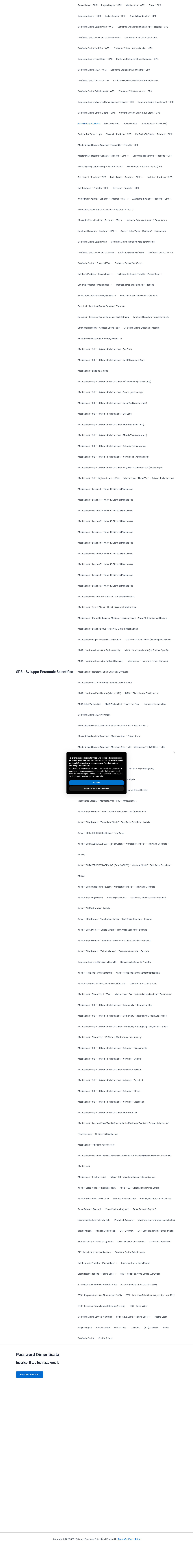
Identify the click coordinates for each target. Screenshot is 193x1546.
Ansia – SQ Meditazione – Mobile (94, 908)
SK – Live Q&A (126, 1231)
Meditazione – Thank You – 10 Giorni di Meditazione (149, 478)
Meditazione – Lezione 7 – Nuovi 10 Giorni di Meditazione (105, 564)
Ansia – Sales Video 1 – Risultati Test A (97, 1188)
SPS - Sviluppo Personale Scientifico (44, 672)
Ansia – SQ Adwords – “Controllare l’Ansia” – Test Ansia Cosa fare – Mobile (114, 822)
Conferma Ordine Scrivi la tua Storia (95, 1317)
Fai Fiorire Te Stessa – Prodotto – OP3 (153, 134)
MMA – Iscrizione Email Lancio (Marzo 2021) (99, 693)
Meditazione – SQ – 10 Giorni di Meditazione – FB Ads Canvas (107, 1112)
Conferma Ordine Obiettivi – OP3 (93, 80)
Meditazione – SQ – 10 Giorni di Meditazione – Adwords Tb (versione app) (113, 457)
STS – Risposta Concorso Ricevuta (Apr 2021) (100, 1295)
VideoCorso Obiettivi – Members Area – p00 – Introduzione (107, 801)
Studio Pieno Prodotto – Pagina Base (97, 295)
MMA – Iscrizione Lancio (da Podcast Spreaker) (100, 661)
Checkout (135, 1327)
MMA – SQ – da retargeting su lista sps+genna (132, 1177)
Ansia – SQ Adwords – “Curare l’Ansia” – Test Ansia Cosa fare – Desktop (112, 930)
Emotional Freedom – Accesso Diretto (151, 317)
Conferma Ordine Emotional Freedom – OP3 (137, 59)
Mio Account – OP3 (135, 5)
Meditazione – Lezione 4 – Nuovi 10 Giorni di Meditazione (105, 532)
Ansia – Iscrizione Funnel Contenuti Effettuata (138, 973)
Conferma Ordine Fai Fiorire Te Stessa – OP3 (99, 37)
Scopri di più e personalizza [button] (96, 788)
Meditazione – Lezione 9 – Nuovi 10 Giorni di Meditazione (105, 586)
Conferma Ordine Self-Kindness (130, 1252)
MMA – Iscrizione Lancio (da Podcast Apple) (99, 650)
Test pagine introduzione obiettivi (156, 1198)
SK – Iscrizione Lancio (159, 1241)
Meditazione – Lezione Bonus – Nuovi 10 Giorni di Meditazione (108, 629)
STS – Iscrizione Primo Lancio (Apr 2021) (140, 1274)
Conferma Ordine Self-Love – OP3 (141, 37)
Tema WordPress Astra (129, 1539)
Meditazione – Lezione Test (143, 983)
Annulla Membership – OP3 (143, 16)
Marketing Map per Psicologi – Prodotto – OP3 (100, 166)
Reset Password (111, 123)
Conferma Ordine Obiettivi (136, 790)
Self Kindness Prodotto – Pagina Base (97, 1263)
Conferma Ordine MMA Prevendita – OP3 (130, 70)
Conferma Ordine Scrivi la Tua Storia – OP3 (139, 113)
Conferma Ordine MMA (155, 704)
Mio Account (120, 1327)
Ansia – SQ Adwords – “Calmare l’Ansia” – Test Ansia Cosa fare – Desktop (113, 951)
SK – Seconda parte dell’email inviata (155, 1231)
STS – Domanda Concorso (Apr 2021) (139, 1284)
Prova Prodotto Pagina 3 (144, 1209)
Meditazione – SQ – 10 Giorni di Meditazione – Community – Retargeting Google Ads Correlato (123, 1026)
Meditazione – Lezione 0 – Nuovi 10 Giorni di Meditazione (105, 489)
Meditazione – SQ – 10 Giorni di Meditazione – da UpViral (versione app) (112, 403)
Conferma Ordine (86, 1338)
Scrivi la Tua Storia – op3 (90, 134)
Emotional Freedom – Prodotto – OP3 (97, 231)
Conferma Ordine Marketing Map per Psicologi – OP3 (143, 27)
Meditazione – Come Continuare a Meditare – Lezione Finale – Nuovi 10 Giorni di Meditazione (122, 618)
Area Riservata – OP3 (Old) (154, 123)
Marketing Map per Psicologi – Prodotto (135, 285)
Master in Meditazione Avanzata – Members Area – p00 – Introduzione (113, 725)
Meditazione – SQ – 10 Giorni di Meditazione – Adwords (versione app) (112, 446)
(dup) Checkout (151, 1327)
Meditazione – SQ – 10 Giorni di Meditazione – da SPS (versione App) (111, 360)
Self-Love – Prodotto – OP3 (126, 188)
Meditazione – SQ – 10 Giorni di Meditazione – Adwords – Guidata (109, 1059)
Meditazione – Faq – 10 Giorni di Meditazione (99, 639)
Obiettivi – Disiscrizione (124, 1198)
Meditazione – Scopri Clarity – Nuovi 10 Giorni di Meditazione (107, 607)
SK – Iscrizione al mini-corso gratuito (95, 1241)
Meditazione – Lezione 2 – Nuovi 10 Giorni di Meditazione (105, 510)
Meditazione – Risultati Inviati (92, 1177)
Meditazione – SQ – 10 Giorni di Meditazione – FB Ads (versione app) (111, 424)
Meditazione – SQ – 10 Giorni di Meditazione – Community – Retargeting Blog (115, 1005)
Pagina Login (161, 1317)
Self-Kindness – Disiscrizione (131, 1241)
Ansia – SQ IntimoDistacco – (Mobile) (148, 897)
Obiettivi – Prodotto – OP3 (118, 134)
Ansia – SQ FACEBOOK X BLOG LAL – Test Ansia (101, 833)
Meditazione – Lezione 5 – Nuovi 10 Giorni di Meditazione (105, 543)
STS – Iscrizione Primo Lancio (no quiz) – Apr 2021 (150, 1295)
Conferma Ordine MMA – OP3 (92, 70)
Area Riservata (130, 123)
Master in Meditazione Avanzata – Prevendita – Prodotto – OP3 (108, 145)
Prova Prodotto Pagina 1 (89, 1209)
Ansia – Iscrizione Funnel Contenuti (95, 973)
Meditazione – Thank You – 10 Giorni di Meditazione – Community (109, 1037)
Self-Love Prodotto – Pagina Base (95, 274)
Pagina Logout (85, 1327)
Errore (166, 1327)
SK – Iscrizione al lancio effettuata (94, 1252)
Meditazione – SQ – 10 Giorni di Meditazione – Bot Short (105, 349)
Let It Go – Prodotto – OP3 (159, 177)
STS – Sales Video (138, 1306)
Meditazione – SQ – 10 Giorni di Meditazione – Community (143, 994)
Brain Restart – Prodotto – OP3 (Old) (144, 166)
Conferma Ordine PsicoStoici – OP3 (95, 59)
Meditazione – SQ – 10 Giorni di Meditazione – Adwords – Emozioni (110, 1080)
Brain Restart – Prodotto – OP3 (126, 177)
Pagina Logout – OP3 (111, 5)
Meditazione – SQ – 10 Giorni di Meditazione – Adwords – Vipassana (111, 1102)
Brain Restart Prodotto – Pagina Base (97, 1274)
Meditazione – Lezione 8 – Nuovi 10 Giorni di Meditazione (105, 575)
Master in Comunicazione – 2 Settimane (147, 220)
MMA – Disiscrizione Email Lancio (141, 693)
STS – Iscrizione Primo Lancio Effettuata (97, 1284)
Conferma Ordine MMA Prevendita (94, 715)
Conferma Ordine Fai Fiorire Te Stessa (96, 252)
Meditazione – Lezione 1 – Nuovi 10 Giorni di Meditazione (105, 500)
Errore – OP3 (155, 5)
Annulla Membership (106, 1231)
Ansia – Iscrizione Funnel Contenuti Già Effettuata (101, 983)
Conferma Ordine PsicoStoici (128, 263)
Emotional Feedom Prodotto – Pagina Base (100, 338)
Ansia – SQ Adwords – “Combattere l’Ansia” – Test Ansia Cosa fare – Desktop (115, 919)
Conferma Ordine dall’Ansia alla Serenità (97, 962)
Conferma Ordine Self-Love (131, 252)
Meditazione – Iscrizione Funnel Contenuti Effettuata (103, 672)
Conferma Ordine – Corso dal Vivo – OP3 (133, 48)
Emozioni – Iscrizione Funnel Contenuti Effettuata (101, 306)
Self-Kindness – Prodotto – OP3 (93, 188)
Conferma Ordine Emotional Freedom (141, 328)
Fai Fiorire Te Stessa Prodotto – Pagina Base (139, 274)
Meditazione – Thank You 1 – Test (94, 994)
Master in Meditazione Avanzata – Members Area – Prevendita (109, 736)
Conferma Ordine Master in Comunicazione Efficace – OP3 (106, 102)
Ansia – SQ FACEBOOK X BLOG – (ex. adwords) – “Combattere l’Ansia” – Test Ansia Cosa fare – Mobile (123, 849)
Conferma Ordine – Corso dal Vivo (94, 263)
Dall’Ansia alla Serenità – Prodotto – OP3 (152, 156)
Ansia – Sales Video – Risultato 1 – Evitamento (143, 231)
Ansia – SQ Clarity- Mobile (90, 897)
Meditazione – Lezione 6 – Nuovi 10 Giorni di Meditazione (105, 553)
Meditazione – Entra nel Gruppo (93, 371)
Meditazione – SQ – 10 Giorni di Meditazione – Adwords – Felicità (109, 1069)
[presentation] (127, 156)
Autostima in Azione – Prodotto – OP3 (151, 199)
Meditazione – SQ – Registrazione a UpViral (99, 478)
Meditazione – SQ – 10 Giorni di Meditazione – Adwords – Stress (109, 1091)
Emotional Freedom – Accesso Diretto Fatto (99, 328)
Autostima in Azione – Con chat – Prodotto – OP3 (103, 199)
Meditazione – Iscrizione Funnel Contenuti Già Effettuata (105, 682)
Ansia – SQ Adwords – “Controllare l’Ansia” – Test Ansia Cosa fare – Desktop (114, 940)
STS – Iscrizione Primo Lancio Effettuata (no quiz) (101, 1306)
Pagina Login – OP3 (87, 5)
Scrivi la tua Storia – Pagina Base (133, 1317)
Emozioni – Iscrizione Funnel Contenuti (138, 295)
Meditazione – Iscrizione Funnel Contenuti (148, 661)
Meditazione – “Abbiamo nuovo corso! (96, 1145)
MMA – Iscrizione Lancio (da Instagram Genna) (148, 639)
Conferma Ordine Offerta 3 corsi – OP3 (96, 113)
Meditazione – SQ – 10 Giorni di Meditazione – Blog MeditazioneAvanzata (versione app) (120, 467)
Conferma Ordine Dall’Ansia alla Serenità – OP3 (135, 80)
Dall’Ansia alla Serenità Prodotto (135, 962)
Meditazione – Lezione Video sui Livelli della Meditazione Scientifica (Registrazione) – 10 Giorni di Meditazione (124, 1161)
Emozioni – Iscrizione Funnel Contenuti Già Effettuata (103, 317)
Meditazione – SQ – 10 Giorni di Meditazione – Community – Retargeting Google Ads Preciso (122, 1016)
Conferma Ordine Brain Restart (135, 1263)
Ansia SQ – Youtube (116, 897)
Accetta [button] (96, 783)
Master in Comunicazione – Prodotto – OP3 (100, 220)
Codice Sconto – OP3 (115, 16)
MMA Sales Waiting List (89, 704)
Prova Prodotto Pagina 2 (117, 1209)
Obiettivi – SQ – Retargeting (141, 768)
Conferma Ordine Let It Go (160, 252)
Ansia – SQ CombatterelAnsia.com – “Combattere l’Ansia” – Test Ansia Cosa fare (116, 887)
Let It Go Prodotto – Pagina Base (95, 285)
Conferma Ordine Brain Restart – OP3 (155, 102)
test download (85, 1231)
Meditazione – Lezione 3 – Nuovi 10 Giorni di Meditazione (105, 521)
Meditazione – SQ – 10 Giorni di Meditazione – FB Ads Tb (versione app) (112, 435)
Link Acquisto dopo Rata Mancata (94, 1220)
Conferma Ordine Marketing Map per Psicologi (133, 242)
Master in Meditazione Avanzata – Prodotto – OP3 (103, 156)
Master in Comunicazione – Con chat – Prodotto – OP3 (105, 209)
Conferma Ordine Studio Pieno (92, 242)
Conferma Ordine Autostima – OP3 (135, 91)
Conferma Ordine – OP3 (89, 16)
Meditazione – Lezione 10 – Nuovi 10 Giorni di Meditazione (106, 596)
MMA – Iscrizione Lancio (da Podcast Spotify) (146, 650)
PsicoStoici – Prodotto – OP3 (92, 177)
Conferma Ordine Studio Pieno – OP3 (95, 27)
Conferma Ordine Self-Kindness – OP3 (96, 91)
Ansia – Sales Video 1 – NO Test (93, 1198)
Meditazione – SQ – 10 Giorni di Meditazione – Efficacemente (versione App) (114, 381)
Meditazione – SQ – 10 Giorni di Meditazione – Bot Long (105, 414)
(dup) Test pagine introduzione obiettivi (156, 1220)
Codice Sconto (105, 1338)
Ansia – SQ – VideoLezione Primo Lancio (139, 1188)
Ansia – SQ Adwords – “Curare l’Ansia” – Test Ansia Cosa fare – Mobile (112, 811)
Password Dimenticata (89, 123)
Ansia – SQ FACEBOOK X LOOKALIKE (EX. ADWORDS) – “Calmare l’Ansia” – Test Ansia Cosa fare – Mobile (125, 870)
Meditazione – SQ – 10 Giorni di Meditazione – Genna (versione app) (110, 392)
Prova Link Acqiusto (123, 1220)
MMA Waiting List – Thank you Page (122, 704)
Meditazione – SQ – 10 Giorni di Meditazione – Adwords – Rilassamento (112, 1048)
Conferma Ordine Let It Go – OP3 (93, 48)
